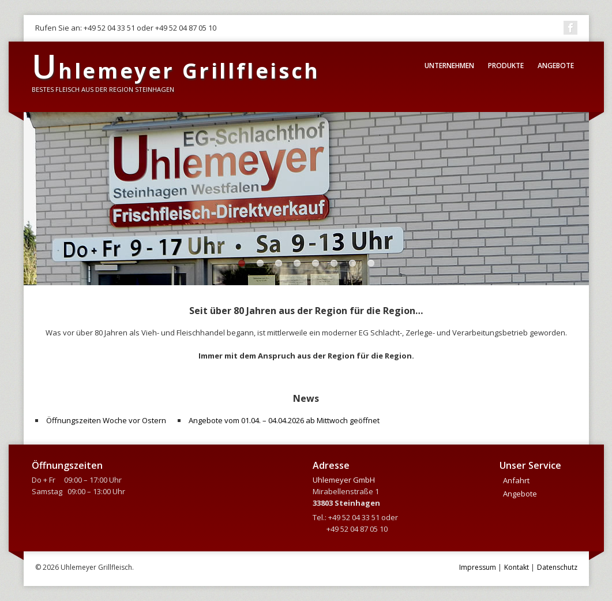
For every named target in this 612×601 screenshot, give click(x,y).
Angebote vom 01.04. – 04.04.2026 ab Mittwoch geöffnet (284, 420)
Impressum (477, 567)
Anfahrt (516, 480)
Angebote (556, 65)
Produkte (506, 65)
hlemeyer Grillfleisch (176, 71)
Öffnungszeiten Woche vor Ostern (106, 420)
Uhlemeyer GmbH (344, 480)
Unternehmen (449, 65)
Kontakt (516, 567)
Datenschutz (557, 567)
